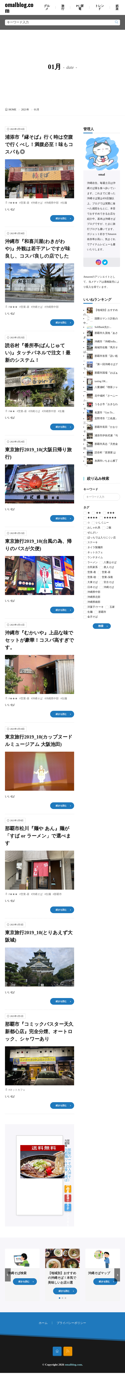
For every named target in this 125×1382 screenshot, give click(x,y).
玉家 (110, 607)
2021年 (25, 109)
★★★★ (90, 518)
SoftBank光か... (103, 327)
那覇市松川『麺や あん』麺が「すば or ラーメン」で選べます (38, 836)
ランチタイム (93, 557)
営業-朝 (89, 577)
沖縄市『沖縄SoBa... (106, 341)
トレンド (99, 7)
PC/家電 (80, 7)
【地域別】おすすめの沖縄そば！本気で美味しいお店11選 (62, 1277)
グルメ (47, 7)
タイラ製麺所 (93, 547)
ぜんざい (90, 533)
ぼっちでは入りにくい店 (99, 538)
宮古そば (107, 582)
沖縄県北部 (91, 597)
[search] (116, 22)
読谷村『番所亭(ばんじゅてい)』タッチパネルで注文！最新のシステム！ (37, 353)
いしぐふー (100, 523)
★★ (12, 411)
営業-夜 (89, 572)
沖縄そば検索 (17, 1273)
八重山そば (108, 562)
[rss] (67, 1351)
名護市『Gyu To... (104, 412)
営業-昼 (25, 202)
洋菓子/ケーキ (93, 607)
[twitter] (105, 262)
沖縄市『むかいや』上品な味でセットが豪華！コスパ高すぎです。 (39, 640)
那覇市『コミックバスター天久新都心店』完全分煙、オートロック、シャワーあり (39, 1031)
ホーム (43, 1322)
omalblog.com (19, 7)
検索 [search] (100, 626)
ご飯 (106, 528)
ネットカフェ (17, 1089)
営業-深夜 (105, 577)
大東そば (90, 582)
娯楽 (117, 7)
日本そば (90, 587)
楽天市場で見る (68, 1198)
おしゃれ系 (91, 528)
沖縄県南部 (91, 602)
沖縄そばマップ (99, 1273)
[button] (8, 1274)
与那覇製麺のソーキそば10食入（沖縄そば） (68, 1165)
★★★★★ (108, 518)
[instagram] (98, 262)
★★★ (14, 202)
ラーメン (90, 562)
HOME (12, 109)
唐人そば (107, 567)
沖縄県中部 (52, 202)
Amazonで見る (68, 1189)
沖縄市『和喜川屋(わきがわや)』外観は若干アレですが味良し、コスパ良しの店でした (37, 249)
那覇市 (58, 894)
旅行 (62, 7)
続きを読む (61, 218)
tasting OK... (101, 381)
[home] (57, 1351)
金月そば (90, 617)
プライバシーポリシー (71, 1322)
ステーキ (90, 542)
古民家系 (90, 567)
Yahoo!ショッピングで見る (67, 1207)
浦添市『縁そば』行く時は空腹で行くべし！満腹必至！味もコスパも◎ (39, 144)
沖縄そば (37, 202)
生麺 (64, 202)
